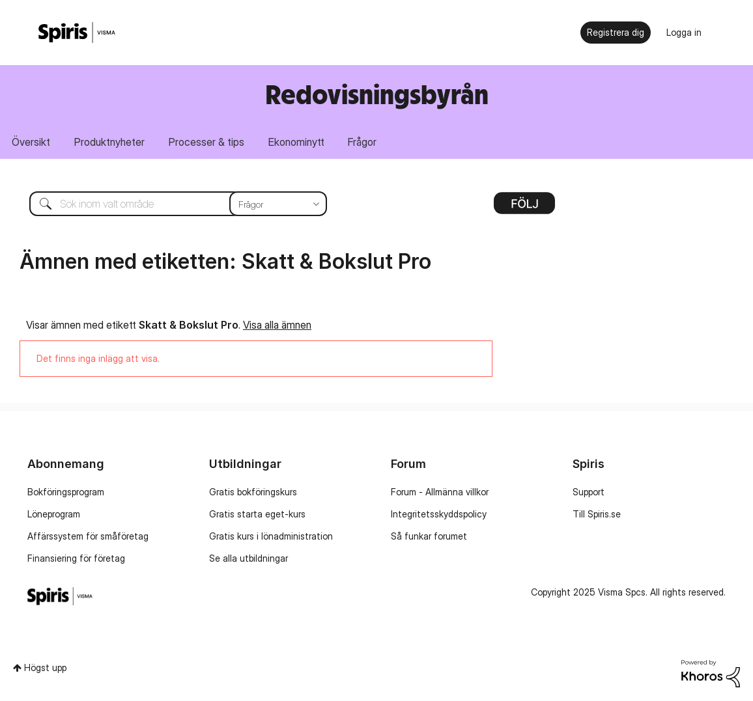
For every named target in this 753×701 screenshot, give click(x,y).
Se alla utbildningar (248, 558)
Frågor (366, 141)
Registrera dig (615, 32)
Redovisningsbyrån (377, 94)
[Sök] (168, 204)
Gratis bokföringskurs (253, 491)
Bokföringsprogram (65, 491)
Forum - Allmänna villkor (440, 491)
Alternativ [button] (524, 208)
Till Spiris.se (597, 513)
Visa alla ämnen (277, 324)
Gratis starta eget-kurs (257, 513)
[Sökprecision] (278, 204)
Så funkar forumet (429, 536)
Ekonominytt (299, 141)
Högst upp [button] (45, 667)
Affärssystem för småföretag (88, 536)
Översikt (31, 141)
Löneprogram (53, 513)
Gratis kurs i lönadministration (271, 536)
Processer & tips (208, 141)
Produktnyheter (111, 141)
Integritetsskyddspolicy (439, 513)
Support (588, 491)
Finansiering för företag (76, 558)
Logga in (684, 32)
